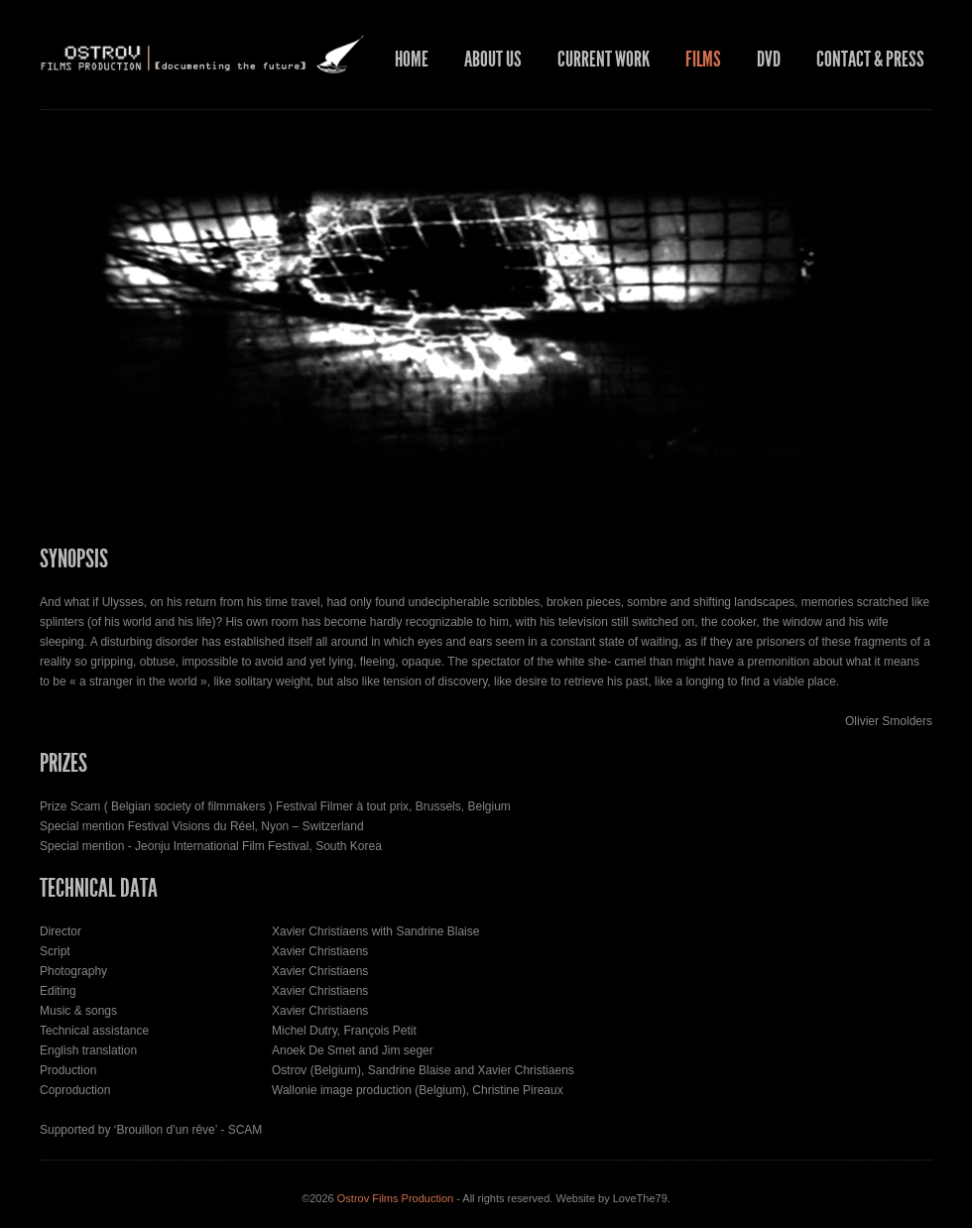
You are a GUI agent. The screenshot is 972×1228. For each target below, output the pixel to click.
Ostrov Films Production (395, 1198)
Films (703, 59)
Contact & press (870, 59)
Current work (603, 59)
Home (411, 59)
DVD (769, 59)
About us (493, 59)
